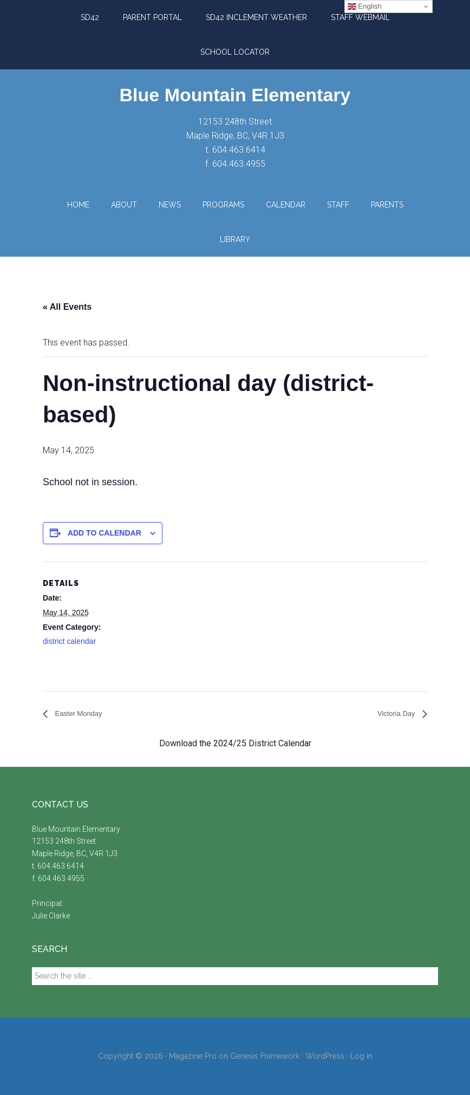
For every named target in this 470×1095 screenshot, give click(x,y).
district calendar (69, 641)
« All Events (67, 306)
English (365, 6)
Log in (361, 1056)
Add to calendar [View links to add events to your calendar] (104, 533)
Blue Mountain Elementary (235, 94)
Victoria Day (392, 714)
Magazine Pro (193, 1056)
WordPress (324, 1056)
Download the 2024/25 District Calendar (235, 744)
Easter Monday (83, 714)
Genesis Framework (264, 1056)
